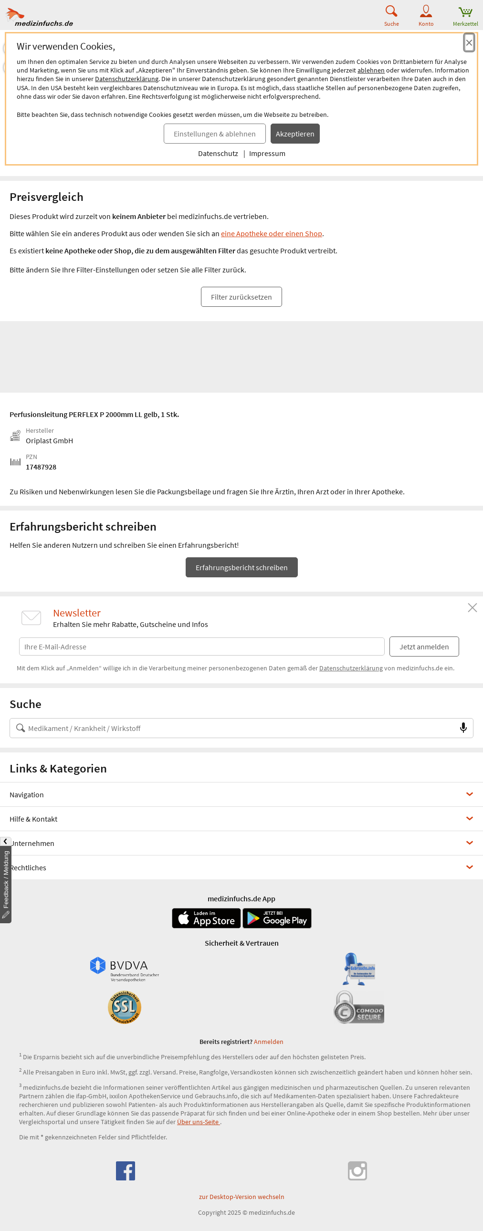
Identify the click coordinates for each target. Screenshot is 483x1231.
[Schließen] (472, 608)
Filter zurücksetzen (241, 297)
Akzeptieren (295, 133)
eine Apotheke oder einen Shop (271, 233)
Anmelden (269, 1041)
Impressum (267, 153)
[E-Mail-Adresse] (202, 645)
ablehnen (371, 70)
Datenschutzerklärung (126, 78)
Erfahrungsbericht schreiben (242, 567)
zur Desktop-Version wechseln (241, 1196)
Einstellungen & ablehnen (215, 133)
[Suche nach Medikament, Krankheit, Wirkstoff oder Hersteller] (232, 728)
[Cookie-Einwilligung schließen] (469, 42)
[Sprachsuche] (463, 728)
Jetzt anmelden (424, 646)
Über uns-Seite (198, 1121)
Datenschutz (218, 153)
